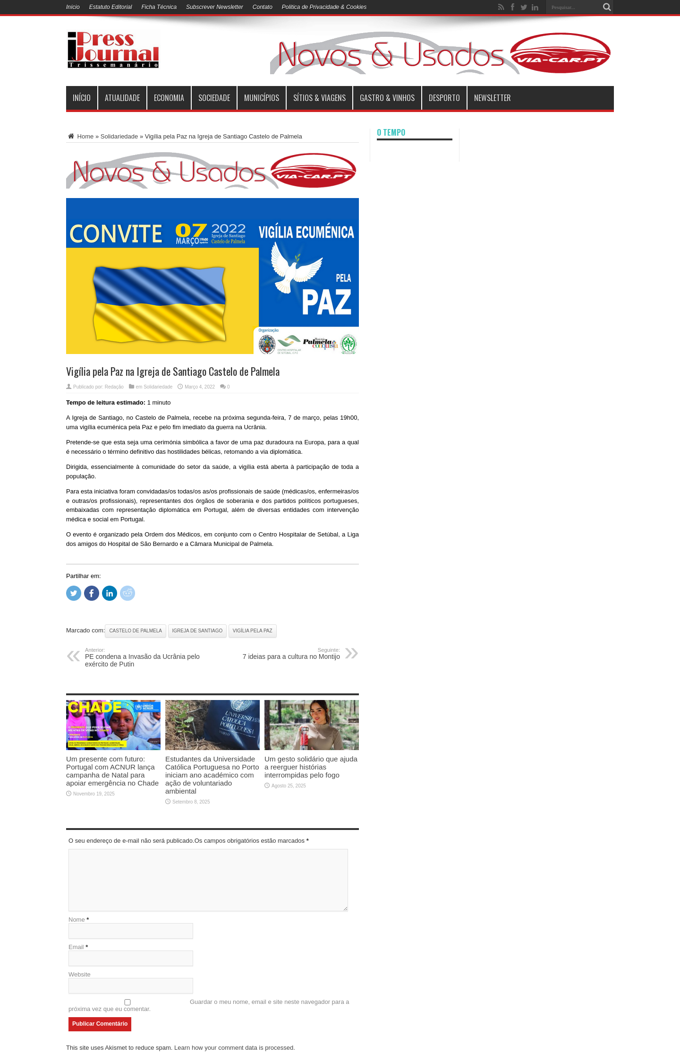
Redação (114, 386)
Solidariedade (119, 136)
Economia (169, 98)
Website (79, 974)
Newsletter (492, 98)
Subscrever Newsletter (214, 7)
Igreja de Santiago (197, 630)
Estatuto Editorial (110, 7)
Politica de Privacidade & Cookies (324, 7)
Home (80, 136)
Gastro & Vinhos (387, 98)
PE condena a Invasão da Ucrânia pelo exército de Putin (143, 657)
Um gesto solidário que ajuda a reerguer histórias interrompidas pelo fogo (310, 767)
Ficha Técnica (159, 7)
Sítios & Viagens (319, 98)
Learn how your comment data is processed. (234, 1047)
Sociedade (214, 98)
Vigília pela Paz (252, 630)
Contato (262, 7)
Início (73, 7)
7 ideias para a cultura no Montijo (282, 653)
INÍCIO (82, 98)
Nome (76, 919)
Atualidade (122, 98)
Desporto (444, 98)
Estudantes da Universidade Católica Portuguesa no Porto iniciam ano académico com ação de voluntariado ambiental (212, 775)
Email (76, 947)
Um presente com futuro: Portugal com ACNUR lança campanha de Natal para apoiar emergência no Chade (112, 771)
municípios (261, 98)
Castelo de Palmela (135, 630)
